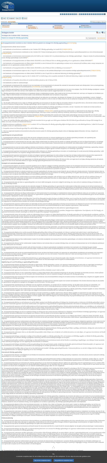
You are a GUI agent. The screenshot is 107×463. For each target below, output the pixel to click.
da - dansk (66, 14)
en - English (74, 14)
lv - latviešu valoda (83, 14)
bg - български (60, 14)
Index (4, 18)
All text (25, 18)
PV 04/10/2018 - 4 (32, 27)
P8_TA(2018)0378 (86, 27)
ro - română (97, 14)
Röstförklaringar (58, 28)
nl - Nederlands (91, 14)
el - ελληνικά (72, 14)
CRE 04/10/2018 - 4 (33, 28)
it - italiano (82, 14)
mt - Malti (89, 14)
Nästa (17, 18)
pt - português (95, 14)
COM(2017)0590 (6, 77)
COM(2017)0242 (95, 70)
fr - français (76, 14)
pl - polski (93, 14)
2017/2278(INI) (12, 21)
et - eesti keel (70, 14)
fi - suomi (103, 14)
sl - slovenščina (101, 14)
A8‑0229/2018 (36, 86)
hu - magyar (87, 14)
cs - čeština (64, 14)
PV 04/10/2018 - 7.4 (59, 27)
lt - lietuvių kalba (85, 14)
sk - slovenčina (99, 14)
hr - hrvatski (80, 14)
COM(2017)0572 (66, 49)
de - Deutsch (68, 14)
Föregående (11, 18)
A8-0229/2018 (5, 27)
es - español (62, 14)
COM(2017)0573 (6, 53)
